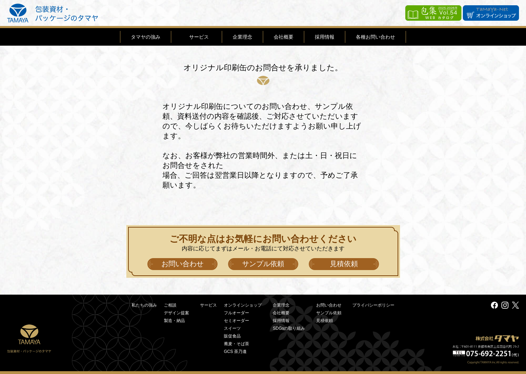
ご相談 (170, 305)
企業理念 (242, 37)
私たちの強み (144, 305)
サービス (199, 37)
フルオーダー (236, 313)
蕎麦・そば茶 (236, 344)
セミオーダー (236, 321)
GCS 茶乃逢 (235, 351)
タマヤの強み (145, 37)
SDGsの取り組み (289, 328)
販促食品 (232, 336)
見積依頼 (344, 264)
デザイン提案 (176, 313)
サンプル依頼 (263, 264)
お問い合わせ (182, 264)
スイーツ (232, 328)
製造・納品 (174, 321)
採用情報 (324, 37)
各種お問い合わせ (375, 37)
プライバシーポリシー (373, 305)
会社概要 (283, 37)
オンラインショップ (243, 305)
